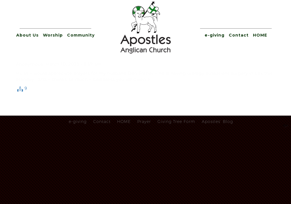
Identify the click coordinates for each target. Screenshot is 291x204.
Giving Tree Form (176, 121)
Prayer (144, 121)
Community (81, 35)
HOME (260, 35)
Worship (53, 35)
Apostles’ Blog (217, 121)
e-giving (215, 35)
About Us (27, 35)
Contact (239, 35)
